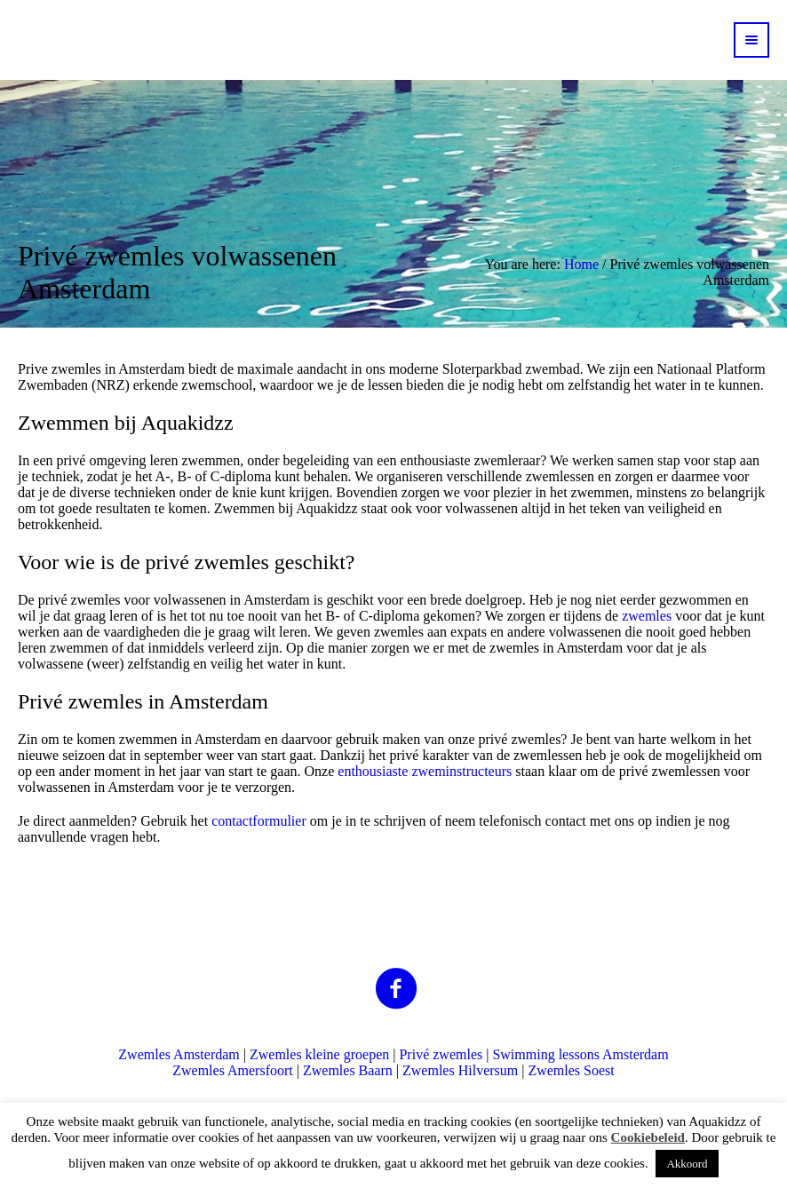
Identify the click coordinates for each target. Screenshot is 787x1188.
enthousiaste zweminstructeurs (425, 771)
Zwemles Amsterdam (178, 1054)
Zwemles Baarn (348, 1070)
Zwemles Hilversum (460, 1070)
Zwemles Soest (571, 1070)
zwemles (647, 615)
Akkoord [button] (686, 1163)
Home (581, 264)
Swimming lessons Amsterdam (580, 1054)
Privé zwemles (440, 1054)
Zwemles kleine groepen (319, 1054)
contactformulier (260, 820)
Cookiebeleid (648, 1137)
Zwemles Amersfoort (232, 1070)
